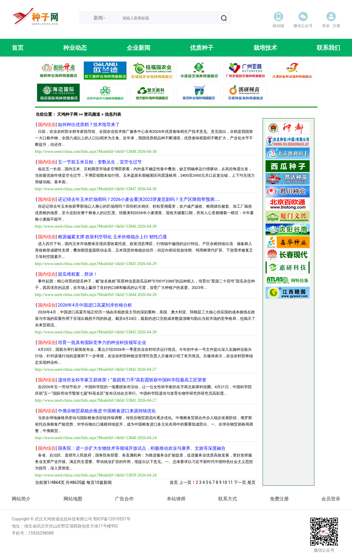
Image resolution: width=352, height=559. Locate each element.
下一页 (240, 482)
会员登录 (330, 499)
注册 (336, 26)
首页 (174, 482)
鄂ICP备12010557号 (112, 519)
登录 (326, 26)
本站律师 (176, 499)
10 (225, 482)
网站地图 (73, 499)
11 (230, 482)
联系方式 (227, 499)
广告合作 (124, 499)
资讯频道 (92, 114)
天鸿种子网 (67, 114)
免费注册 (279, 499)
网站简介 (21, 499)
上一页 (185, 482)
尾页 (251, 482)
